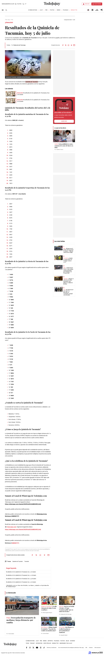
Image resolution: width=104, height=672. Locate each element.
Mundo (58, 10)
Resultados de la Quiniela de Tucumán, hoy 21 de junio (21, 572)
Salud (67, 641)
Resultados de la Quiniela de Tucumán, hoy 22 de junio (21, 575)
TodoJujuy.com (11, 527)
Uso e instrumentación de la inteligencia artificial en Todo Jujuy (71, 647)
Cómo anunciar (97, 647)
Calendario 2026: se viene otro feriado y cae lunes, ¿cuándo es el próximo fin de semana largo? (27, 586)
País (46, 10)
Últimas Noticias (32, 10)
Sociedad (72, 641)
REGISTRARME (97, 4)
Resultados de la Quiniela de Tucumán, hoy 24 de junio (21, 578)
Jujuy (41, 10)
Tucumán (26, 561)
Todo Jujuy (7, 19)
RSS (86, 647)
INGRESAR (87, 4)
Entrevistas (39, 643)
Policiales (65, 10)
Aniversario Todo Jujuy (66, 643)
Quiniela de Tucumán (17, 561)
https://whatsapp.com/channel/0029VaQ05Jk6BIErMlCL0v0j (23, 504)
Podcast (32, 643)
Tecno (27, 643)
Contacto (91, 647)
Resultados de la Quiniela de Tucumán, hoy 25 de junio (21, 582)
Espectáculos (47, 643)
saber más (64, 121)
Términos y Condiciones (51, 647)
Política (52, 10)
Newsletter (74, 10)
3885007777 (15, 543)
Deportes (50, 641)
